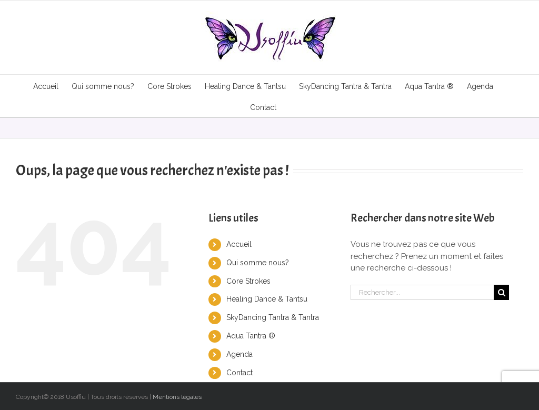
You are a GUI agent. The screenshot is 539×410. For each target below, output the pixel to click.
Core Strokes (248, 281)
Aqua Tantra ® (250, 336)
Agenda (239, 354)
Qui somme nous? (257, 262)
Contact (239, 372)
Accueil (239, 244)
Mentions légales (177, 397)
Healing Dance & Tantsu (266, 299)
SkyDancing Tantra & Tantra (272, 317)
